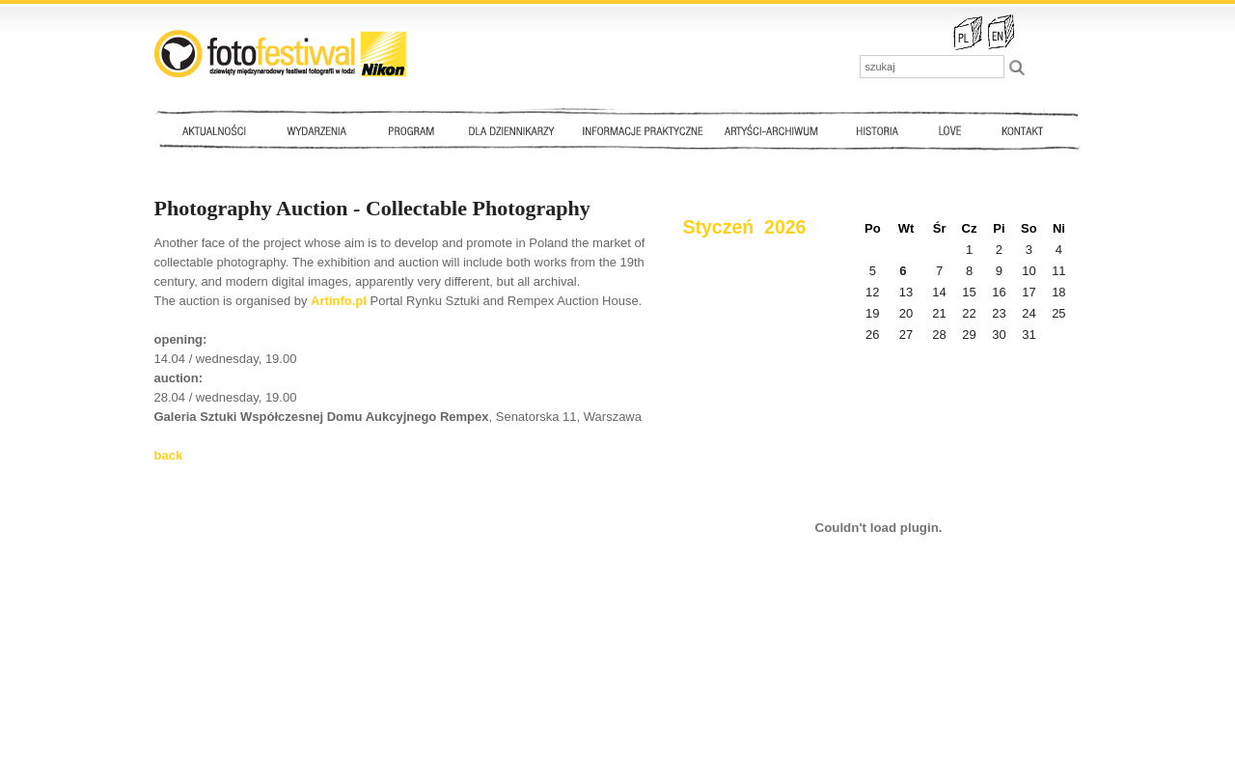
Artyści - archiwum (775, 130)
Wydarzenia (321, 130)
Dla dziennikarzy (509, 130)
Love (949, 130)
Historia (878, 130)
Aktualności (218, 130)
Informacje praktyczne (651, 130)
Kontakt (1024, 130)
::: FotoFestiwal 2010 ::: (280, 53)
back (168, 455)
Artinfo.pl (339, 300)
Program (410, 130)
